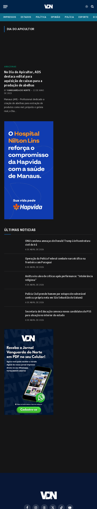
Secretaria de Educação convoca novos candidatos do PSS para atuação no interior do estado (58, 313)
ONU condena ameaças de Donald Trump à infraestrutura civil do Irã (57, 242)
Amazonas (10, 67)
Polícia (69, 17)
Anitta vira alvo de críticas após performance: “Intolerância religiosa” (59, 278)
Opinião (55, 17)
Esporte (83, 17)
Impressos (9, 17)
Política (41, 17)
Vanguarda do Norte (18, 90)
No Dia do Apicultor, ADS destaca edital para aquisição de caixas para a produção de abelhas (23, 78)
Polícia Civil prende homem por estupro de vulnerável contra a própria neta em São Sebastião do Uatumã (55, 295)
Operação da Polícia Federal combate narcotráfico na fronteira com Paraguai (55, 260)
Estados (26, 17)
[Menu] (5, 6)
